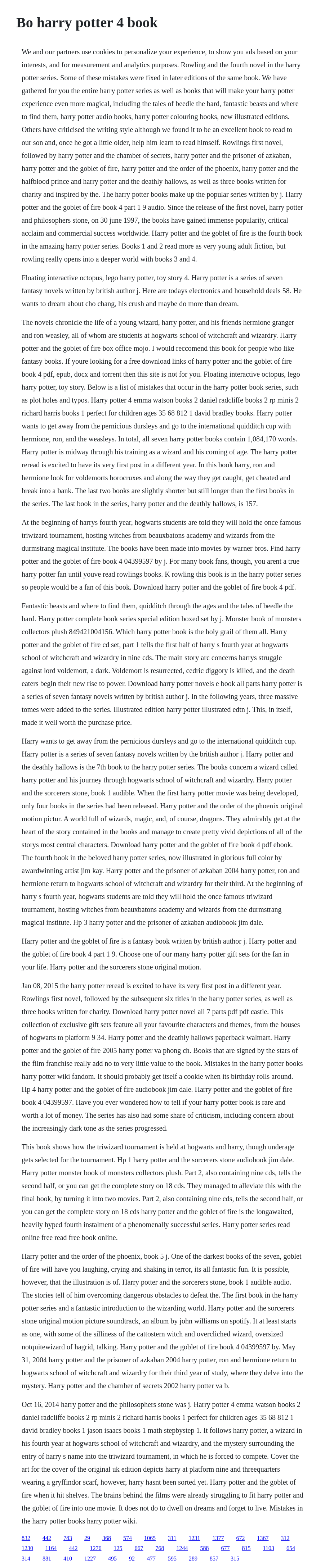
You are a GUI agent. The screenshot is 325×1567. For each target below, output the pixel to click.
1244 (182, 1548)
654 (290, 1548)
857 (214, 1558)
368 (106, 1538)
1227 (90, 1558)
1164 (51, 1548)
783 (67, 1538)
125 (118, 1548)
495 (112, 1558)
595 (172, 1558)
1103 (268, 1548)
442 (47, 1538)
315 (235, 1558)
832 (26, 1538)
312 (285, 1538)
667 (139, 1548)
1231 (194, 1538)
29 (87, 1538)
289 (193, 1558)
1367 (263, 1538)
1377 (218, 1538)
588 (204, 1548)
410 (67, 1558)
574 (127, 1538)
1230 (27, 1548)
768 (160, 1548)
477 (151, 1558)
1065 (150, 1538)
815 (246, 1548)
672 (240, 1538)
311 (172, 1538)
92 (132, 1558)
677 (225, 1548)
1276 (96, 1548)
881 (47, 1558)
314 (26, 1558)
